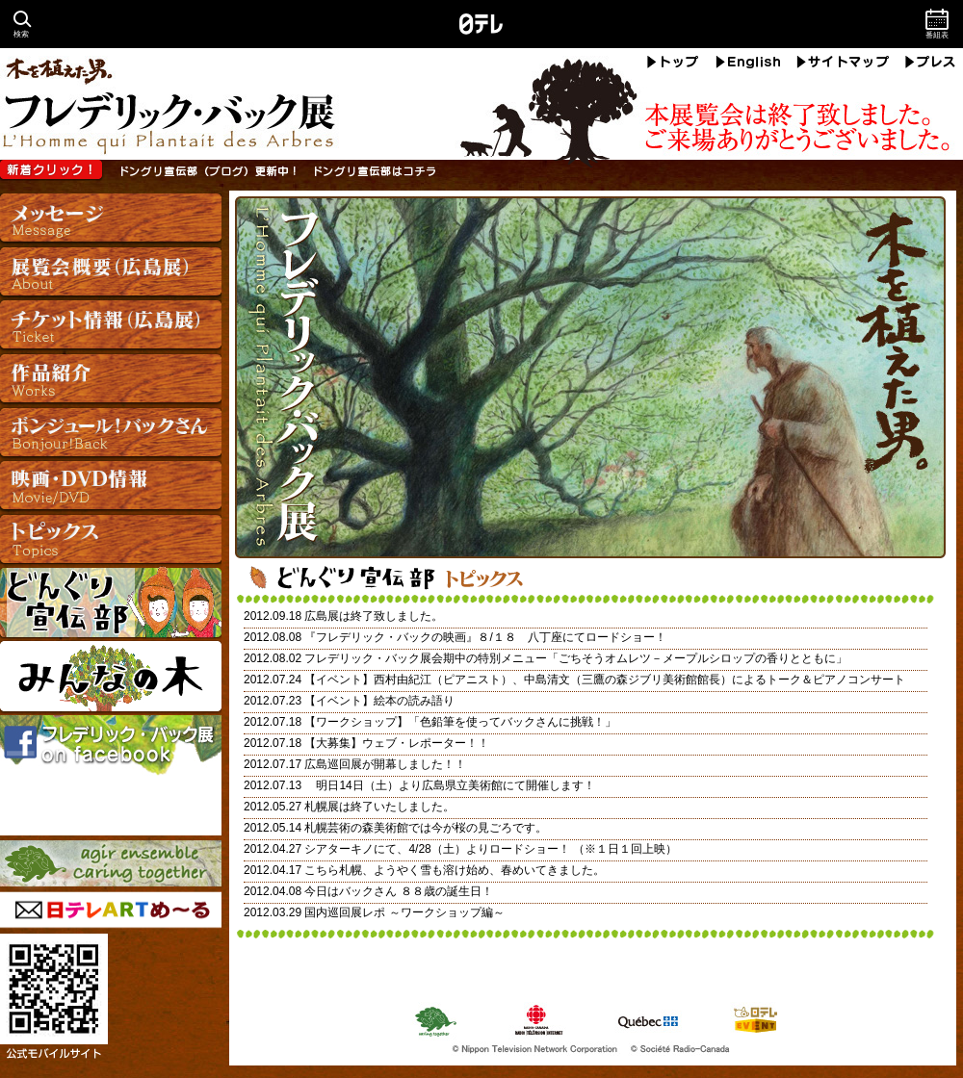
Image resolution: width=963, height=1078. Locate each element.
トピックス (110, 538)
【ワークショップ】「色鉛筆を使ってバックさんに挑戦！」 (460, 722)
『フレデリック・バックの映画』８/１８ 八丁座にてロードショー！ (484, 637)
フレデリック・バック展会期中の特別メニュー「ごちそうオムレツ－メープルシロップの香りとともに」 (575, 658)
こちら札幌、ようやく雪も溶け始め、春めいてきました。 (454, 870)
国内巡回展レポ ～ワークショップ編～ (404, 912)
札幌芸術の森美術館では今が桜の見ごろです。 (425, 827)
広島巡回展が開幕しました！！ (385, 764)
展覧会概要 (110, 273)
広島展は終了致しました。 (373, 616)
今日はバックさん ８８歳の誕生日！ (398, 891)
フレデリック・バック (481, 102)
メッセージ (110, 220)
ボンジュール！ (110, 432)
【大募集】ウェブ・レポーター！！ (396, 743)
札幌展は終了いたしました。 (379, 806)
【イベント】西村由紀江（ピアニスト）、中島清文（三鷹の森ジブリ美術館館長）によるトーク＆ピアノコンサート (604, 679)
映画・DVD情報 (110, 485)
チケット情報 (110, 326)
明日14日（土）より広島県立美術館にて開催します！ (449, 785)
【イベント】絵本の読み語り (379, 700)
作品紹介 (110, 379)
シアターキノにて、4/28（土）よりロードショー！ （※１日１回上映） (490, 849)
